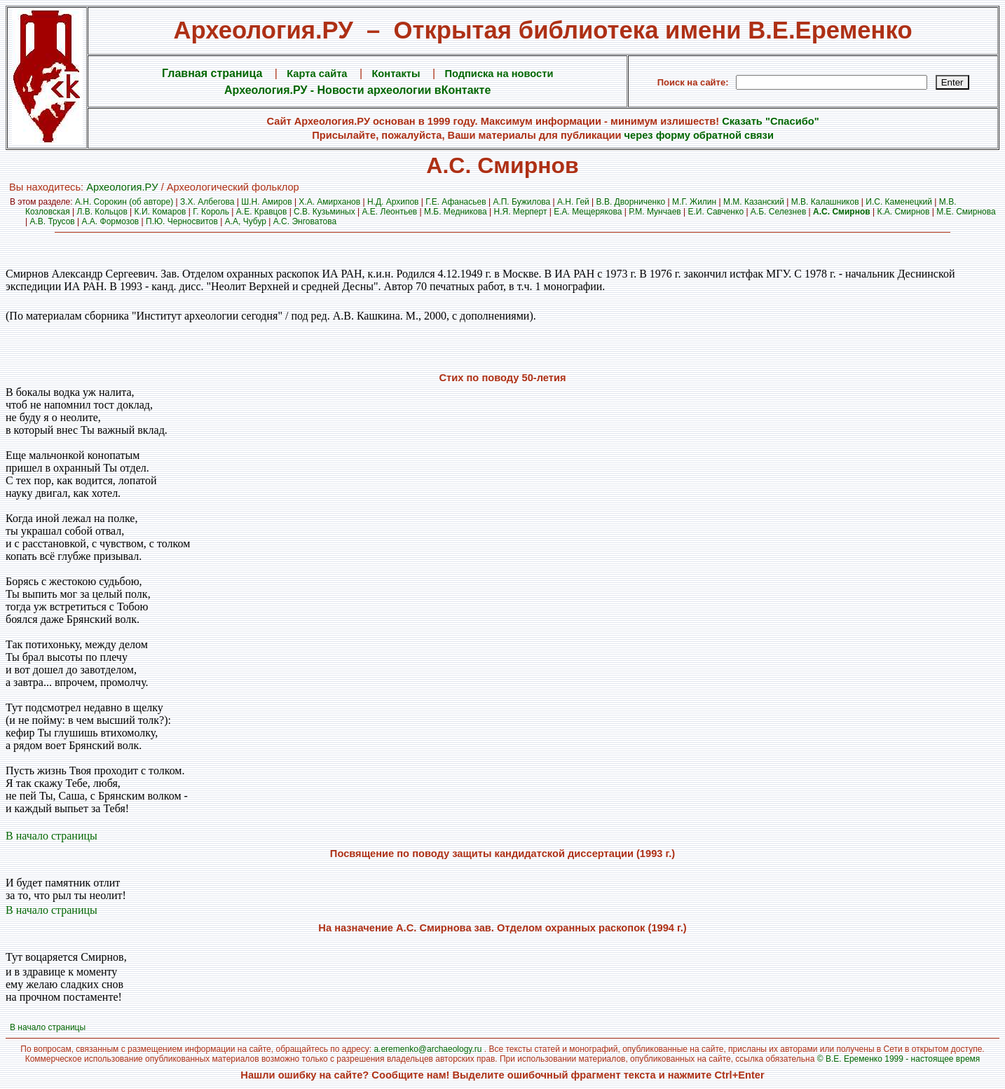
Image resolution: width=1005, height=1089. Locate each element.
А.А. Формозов (110, 221)
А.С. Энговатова (304, 221)
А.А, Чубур (245, 221)
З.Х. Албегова (207, 202)
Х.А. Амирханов (329, 202)
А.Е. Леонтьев (390, 212)
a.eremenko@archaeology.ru (427, 1049)
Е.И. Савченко (716, 212)
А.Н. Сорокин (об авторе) (124, 202)
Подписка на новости (498, 73)
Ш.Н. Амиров (266, 202)
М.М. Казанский (753, 202)
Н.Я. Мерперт (520, 212)
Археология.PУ (122, 187)
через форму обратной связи (699, 135)
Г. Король (211, 212)
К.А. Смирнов (903, 212)
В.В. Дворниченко (631, 202)
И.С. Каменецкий (899, 202)
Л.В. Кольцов (101, 212)
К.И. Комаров (160, 212)
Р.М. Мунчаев (655, 212)
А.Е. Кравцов (261, 212)
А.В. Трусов (51, 221)
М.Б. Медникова (455, 212)
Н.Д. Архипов (393, 202)
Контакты (395, 73)
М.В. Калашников (825, 202)
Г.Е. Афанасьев (455, 202)
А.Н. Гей (573, 202)
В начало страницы (51, 836)
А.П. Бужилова (521, 202)
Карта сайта (317, 73)
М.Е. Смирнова (966, 212)
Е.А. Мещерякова (588, 212)
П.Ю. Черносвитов (182, 221)
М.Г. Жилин (694, 202)
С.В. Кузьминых (324, 212)
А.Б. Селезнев (778, 212)
